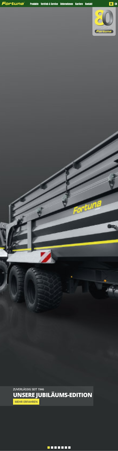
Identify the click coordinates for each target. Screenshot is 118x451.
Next (115, 225)
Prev (3, 225)
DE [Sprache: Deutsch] (111, 4)
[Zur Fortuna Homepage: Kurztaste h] (15, 3)
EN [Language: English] (116, 4)
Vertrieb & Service (49, 4)
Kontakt (88, 4)
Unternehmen (66, 4)
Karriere (79, 4)
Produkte (34, 4)
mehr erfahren (26, 402)
